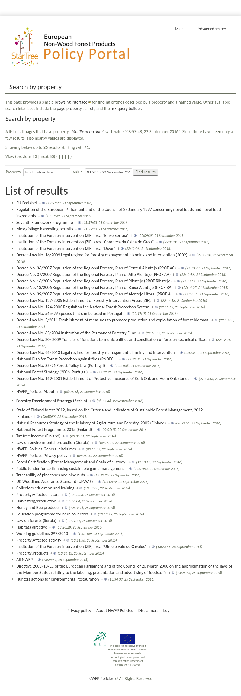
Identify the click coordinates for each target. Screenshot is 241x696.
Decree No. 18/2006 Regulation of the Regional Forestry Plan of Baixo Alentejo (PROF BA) (94, 287)
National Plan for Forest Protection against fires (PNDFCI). (66, 359)
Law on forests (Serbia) (36, 520)
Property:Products (32, 553)
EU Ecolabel (26, 202)
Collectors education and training (45, 488)
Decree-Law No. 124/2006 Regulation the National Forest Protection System (82, 307)
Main (179, 28)
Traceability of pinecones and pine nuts (50, 475)
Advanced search (212, 28)
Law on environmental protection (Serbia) (52, 442)
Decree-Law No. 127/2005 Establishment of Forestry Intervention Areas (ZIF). (84, 300)
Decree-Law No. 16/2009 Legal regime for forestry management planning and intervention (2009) (101, 254)
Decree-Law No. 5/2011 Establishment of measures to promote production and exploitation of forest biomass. (113, 320)
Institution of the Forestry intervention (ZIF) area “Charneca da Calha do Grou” (85, 241)
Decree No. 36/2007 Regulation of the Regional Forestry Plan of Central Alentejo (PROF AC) (96, 267)
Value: (78, 172)
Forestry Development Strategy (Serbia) (51, 400)
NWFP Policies (100, 678)
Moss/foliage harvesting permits (44, 228)
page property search (75, 108)
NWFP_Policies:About (35, 391)
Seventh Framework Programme (44, 222)
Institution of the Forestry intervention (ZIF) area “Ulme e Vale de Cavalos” (81, 546)
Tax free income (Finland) (38, 436)
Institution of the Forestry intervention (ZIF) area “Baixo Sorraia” (72, 235)
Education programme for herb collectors (52, 514)
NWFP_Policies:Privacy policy (42, 455)
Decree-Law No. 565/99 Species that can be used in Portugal (69, 313)
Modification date (87, 131)
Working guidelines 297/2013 (42, 533)
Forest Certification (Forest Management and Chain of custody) (71, 462)
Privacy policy (79, 610)
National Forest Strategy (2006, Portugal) (52, 372)
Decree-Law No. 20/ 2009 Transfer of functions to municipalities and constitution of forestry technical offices (111, 339)
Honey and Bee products (37, 507)
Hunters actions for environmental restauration (57, 579)
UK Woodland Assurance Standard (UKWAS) (54, 481)
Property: (14, 172)
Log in (168, 610)
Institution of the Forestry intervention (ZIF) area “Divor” (65, 248)
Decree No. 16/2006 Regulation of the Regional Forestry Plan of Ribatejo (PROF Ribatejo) (94, 280)
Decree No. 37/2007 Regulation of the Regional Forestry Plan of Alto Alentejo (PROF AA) (93, 274)
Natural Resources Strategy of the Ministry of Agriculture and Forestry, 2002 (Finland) (91, 423)
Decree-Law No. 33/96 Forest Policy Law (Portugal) (60, 365)
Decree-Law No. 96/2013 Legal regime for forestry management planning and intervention (95, 352)
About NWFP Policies (114, 610)
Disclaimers (148, 610)
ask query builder (126, 108)
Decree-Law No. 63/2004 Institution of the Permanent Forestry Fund (76, 333)
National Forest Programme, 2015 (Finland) (54, 429)
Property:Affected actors (37, 494)
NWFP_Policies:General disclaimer (46, 449)
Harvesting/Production (36, 501)
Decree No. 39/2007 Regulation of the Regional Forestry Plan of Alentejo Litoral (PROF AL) (95, 294)
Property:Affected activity (38, 540)
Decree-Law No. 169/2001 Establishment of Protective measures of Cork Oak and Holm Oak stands (102, 378)
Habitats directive (31, 527)
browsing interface (71, 102)
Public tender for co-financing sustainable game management (70, 468)
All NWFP (24, 559)
